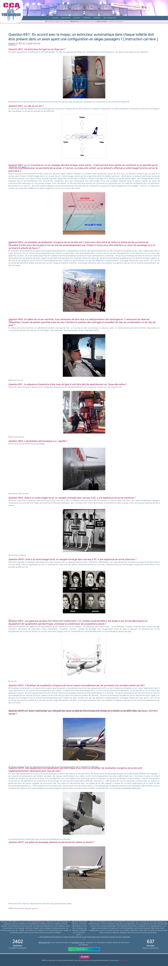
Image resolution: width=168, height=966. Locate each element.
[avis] (76, 18)
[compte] (109, 18)
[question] (66, 18)
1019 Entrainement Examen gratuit (23, 909)
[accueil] (55, 18)
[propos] (86, 18)
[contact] (97, 18)
